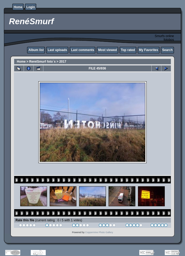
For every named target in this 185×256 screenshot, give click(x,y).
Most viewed (107, 50)
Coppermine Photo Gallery (99, 232)
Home (18, 7)
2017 (62, 61)
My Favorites (148, 50)
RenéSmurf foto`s (42, 61)
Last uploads (57, 50)
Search (167, 50)
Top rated (128, 50)
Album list (36, 50)
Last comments (82, 50)
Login (30, 7)
